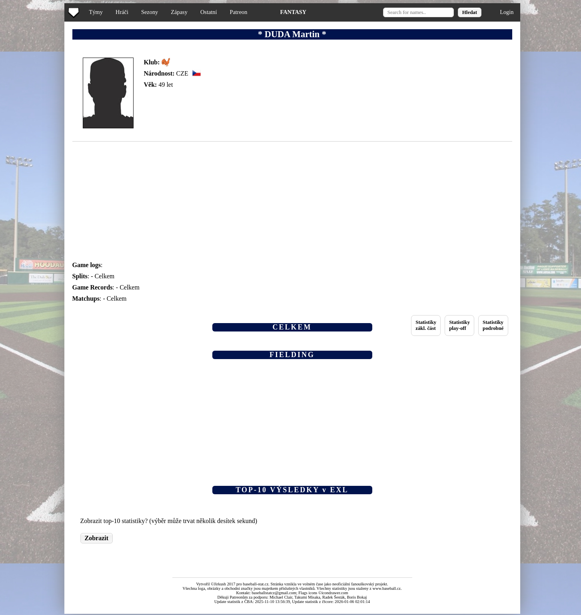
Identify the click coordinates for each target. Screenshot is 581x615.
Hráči (122, 12)
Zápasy (179, 12)
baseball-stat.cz (256, 584)
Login (506, 12)
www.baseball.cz (387, 588)
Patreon (238, 12)
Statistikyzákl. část (425, 325)
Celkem (105, 276)
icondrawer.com (334, 593)
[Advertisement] (33, 160)
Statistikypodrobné (493, 325)
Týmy (96, 12)
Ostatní (208, 12)
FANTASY (293, 12)
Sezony (149, 12)
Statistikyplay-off (459, 325)
